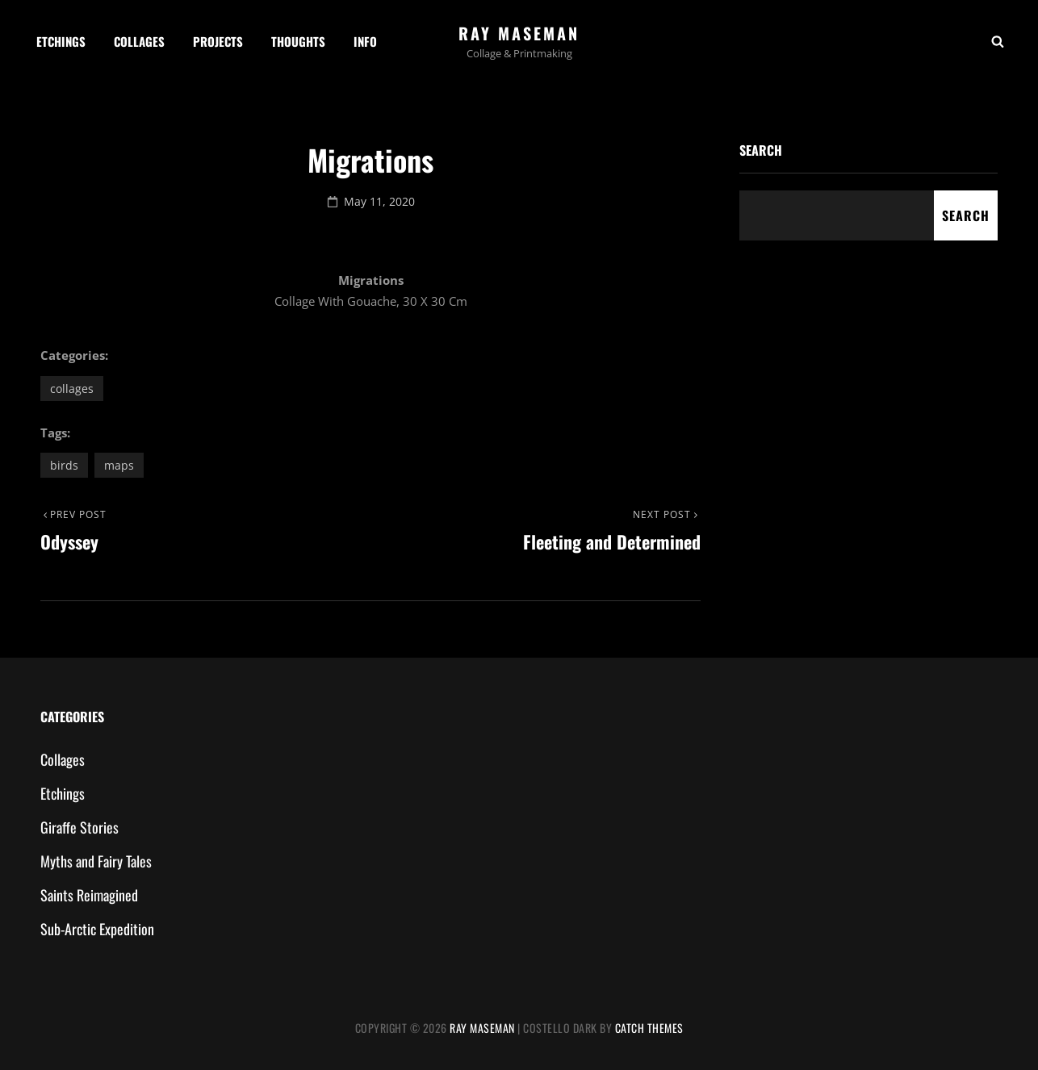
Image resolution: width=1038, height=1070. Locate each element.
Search (760, 150)
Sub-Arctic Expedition (97, 928)
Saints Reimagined (89, 894)
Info (365, 41)
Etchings (61, 41)
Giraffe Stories (79, 827)
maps (119, 465)
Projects (218, 41)
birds (64, 465)
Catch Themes (649, 1027)
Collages (139, 41)
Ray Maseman (519, 33)
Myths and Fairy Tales (96, 861)
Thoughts (298, 41)
